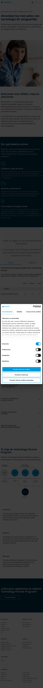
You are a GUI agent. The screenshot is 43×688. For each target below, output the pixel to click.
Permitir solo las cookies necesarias (21, 380)
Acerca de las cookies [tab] (33, 311)
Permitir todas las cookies (21, 369)
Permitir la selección (21, 375)
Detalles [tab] (19, 311)
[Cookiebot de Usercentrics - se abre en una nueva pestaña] (33, 306)
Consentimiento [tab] (7, 311)
